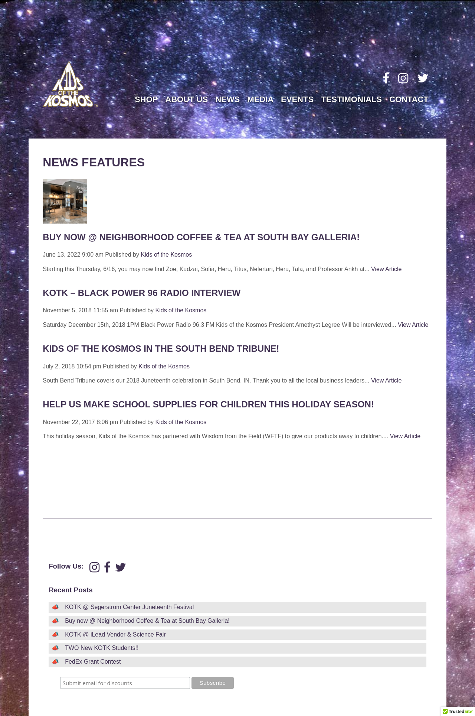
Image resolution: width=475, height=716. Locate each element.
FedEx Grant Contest (93, 661)
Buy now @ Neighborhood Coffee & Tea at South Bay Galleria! (201, 237)
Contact (409, 99)
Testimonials (351, 99)
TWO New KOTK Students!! (101, 648)
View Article (386, 269)
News (227, 99)
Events (297, 99)
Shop (146, 99)
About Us (186, 99)
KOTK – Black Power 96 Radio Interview (141, 293)
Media (260, 99)
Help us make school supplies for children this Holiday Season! (208, 404)
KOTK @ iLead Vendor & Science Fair (115, 634)
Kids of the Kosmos (166, 254)
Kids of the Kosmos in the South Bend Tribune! (161, 349)
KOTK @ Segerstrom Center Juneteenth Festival (129, 607)
